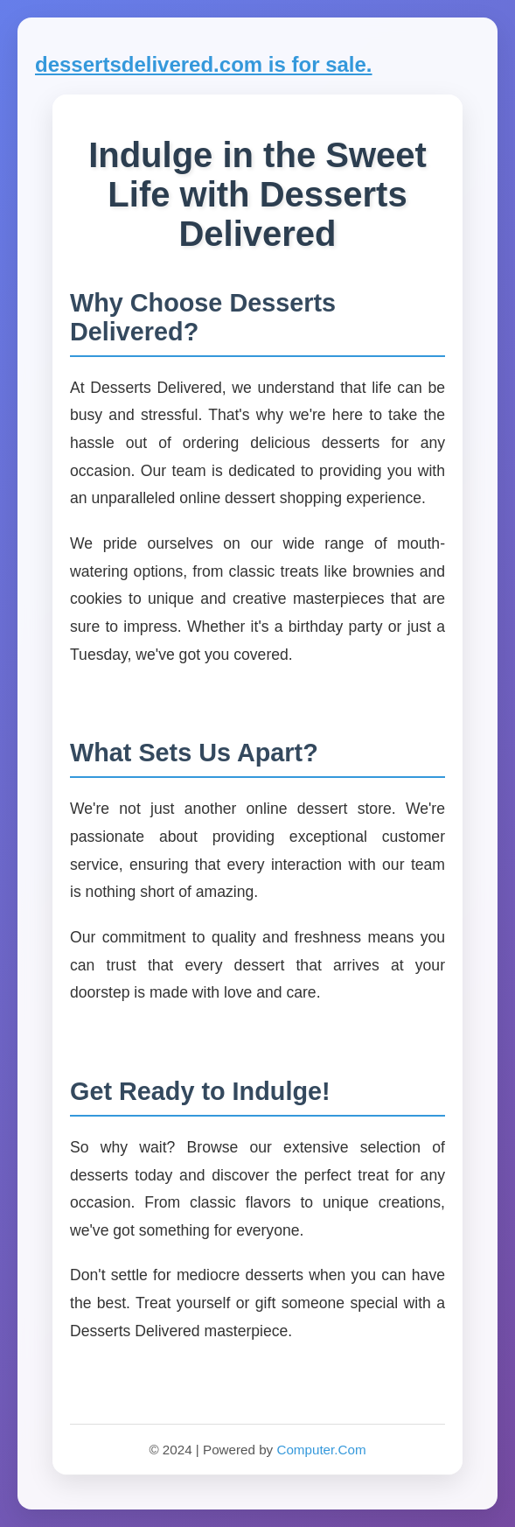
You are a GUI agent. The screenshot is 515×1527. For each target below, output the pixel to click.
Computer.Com (320, 1449)
